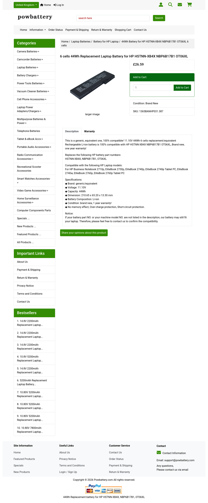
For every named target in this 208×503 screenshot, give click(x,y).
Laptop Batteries (80, 41)
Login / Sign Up (68, 472)
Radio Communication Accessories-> (30, 156)
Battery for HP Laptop (106, 41)
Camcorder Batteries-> (30, 59)
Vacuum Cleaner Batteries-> (33, 91)
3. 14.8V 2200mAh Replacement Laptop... (30, 346)
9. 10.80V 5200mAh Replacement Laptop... (30, 418)
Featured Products (24, 459)
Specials (18, 465)
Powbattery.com (103, 479)
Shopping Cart (123, 29)
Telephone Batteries (28, 131)
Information (37, 29)
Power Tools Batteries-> (30, 83)
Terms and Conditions (30, 293)
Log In (58, 5)
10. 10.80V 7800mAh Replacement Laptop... (30, 429)
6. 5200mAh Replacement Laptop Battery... (32, 382)
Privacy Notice (25, 285)
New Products (22, 472)
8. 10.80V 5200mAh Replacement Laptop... (30, 406)
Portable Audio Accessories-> (34, 147)
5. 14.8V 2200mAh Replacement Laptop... (30, 370)
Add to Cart (182, 87)
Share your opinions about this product (84, 232)
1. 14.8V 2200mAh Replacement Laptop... (30, 322)
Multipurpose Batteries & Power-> (31, 121)
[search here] (113, 18)
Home (45, 5)
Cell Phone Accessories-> (31, 99)
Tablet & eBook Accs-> (30, 139)
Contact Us (140, 29)
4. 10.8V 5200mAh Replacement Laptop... (30, 358)
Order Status (55, 29)
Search (159, 18)
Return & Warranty (101, 29)
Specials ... (23, 218)
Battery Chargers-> (28, 75)
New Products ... (26, 226)
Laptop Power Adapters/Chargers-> (29, 109)
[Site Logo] (44, 17)
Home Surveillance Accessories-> (28, 200)
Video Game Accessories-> (32, 190)
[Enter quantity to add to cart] (153, 88)
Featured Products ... (29, 234)
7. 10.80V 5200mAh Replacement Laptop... (30, 394)
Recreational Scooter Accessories (29, 168)
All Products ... (25, 242)
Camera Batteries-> (28, 51)
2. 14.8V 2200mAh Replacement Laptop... (30, 334)
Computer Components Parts (34, 210)
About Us (22, 261)
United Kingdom (25, 5)
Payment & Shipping (77, 29)
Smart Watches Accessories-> (33, 180)
